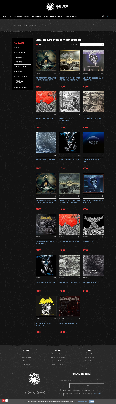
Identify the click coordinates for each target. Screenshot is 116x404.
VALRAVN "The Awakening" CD (69, 241)
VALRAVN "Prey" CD (89, 241)
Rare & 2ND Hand (21, 76)
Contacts (89, 354)
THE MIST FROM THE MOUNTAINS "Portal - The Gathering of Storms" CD (46, 202)
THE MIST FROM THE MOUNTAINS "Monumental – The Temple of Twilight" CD (69, 202)
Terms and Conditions (58, 357)
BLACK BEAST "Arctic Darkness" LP (66, 120)
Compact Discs (21, 52)
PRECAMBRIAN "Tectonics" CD (69, 282)
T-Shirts (19, 62)
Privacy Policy (89, 357)
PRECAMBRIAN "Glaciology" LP (45, 161)
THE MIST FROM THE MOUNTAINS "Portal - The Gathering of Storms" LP (46, 80)
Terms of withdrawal (58, 364)
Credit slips (26, 364)
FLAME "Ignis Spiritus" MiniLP (69, 160)
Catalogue (19, 42)
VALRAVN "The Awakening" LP (45, 119)
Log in (26, 354)
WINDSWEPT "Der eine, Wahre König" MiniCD (93, 201)
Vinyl (17, 48)
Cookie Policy (89, 361)
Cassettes (20, 57)
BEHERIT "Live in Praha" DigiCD (91, 161)
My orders (26, 361)
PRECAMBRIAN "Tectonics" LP (93, 119)
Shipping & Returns (58, 354)
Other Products (21, 71)
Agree (91, 402)
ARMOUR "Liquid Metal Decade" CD (43, 324)
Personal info (26, 357)
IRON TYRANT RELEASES (20, 82)
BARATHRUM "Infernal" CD (68, 323)
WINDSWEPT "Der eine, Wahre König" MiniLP (93, 79)
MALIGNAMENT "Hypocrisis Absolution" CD (45, 242)
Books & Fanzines (22, 67)
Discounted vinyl (22, 87)
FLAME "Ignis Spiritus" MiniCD (46, 282)
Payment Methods (58, 361)
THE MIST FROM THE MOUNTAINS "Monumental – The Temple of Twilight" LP (69, 80)
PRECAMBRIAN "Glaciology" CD (92, 283)
